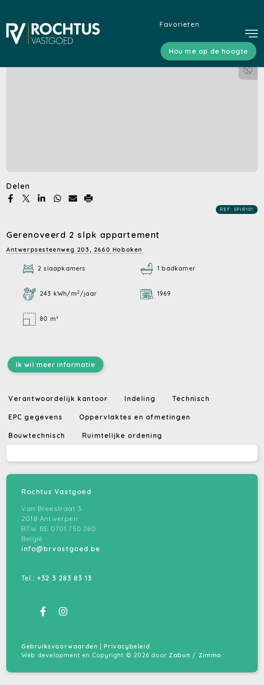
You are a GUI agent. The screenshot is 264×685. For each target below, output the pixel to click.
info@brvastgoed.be (61, 548)
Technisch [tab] (191, 398)
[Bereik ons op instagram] (63, 613)
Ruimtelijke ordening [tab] (122, 435)
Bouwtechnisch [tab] (36, 435)
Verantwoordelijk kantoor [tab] (58, 398)
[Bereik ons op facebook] (43, 613)
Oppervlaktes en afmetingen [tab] (135, 417)
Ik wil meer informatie (55, 364)
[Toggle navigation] (251, 33)
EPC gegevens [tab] (35, 417)
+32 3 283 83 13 (64, 578)
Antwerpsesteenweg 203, (74, 249)
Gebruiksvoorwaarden (60, 646)
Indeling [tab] (139, 398)
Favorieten (179, 24)
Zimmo (210, 655)
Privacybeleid (127, 646)
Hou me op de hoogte (208, 51)
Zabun (179, 655)
